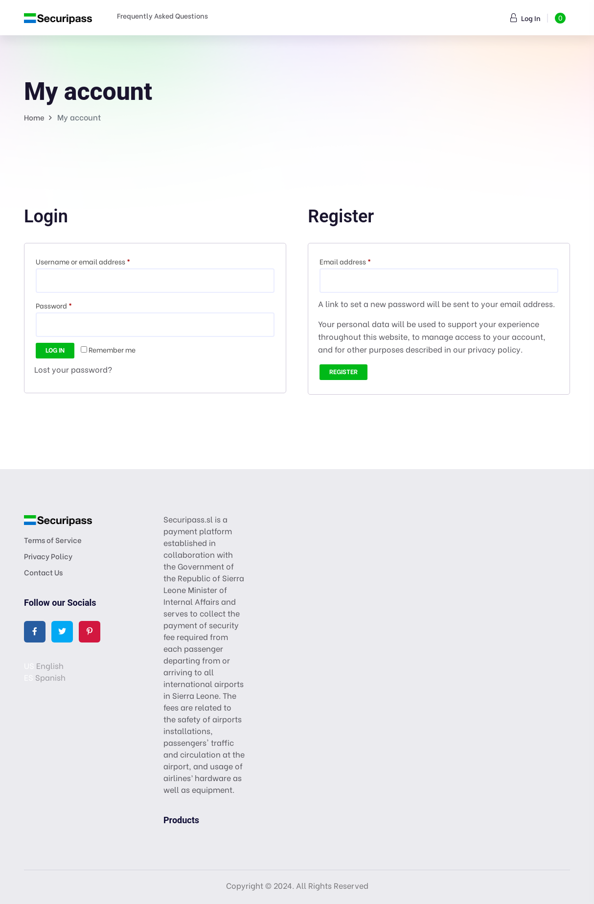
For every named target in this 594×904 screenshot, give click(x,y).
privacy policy (494, 349)
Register (343, 371)
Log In (525, 18)
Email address (359, 260)
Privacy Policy (48, 555)
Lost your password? (73, 369)
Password (68, 304)
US (29, 665)
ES (28, 677)
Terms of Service (53, 539)
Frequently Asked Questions (162, 15)
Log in (55, 349)
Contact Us (43, 572)
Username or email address (97, 260)
